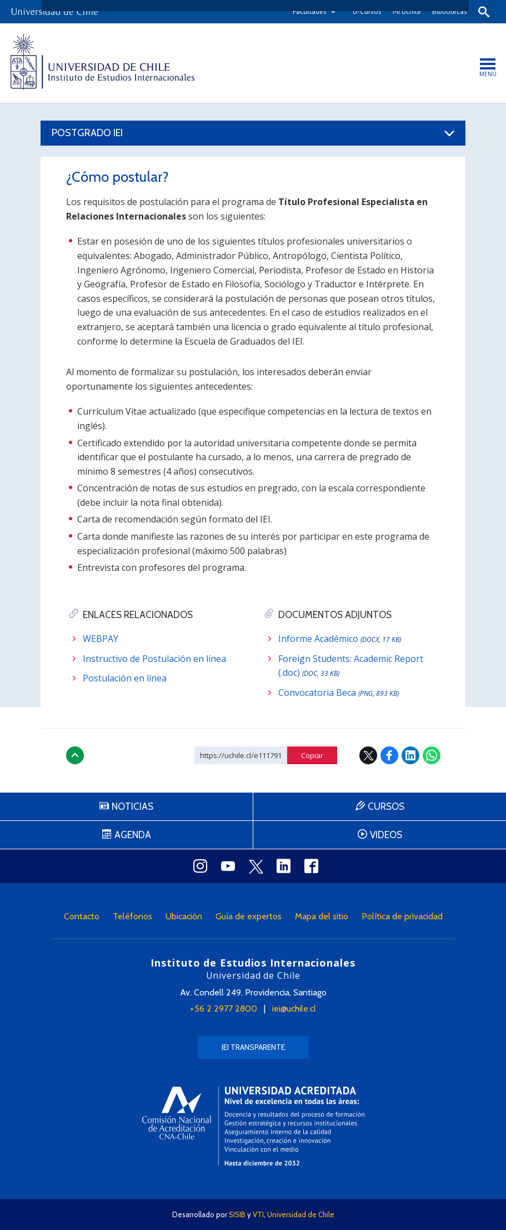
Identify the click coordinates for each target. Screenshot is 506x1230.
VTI (258, 1214)
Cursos (386, 806)
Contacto (81, 916)
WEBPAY (100, 639)
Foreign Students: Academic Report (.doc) (350, 666)
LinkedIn (410, 755)
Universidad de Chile (300, 1214)
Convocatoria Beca (338, 692)
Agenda (132, 834)
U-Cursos (367, 11)
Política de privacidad (402, 916)
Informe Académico (339, 639)
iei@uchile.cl (294, 1008)
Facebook (389, 755)
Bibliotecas (449, 11)
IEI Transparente (253, 1047)
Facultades (310, 11)
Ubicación (184, 916)
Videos (386, 834)
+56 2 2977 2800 (223, 1008)
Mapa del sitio (321, 916)
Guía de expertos (249, 916)
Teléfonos (132, 916)
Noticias (132, 806)
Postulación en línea (125, 678)
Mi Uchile (407, 11)
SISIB (237, 1214)
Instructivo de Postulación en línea (154, 659)
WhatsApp (431, 755)
